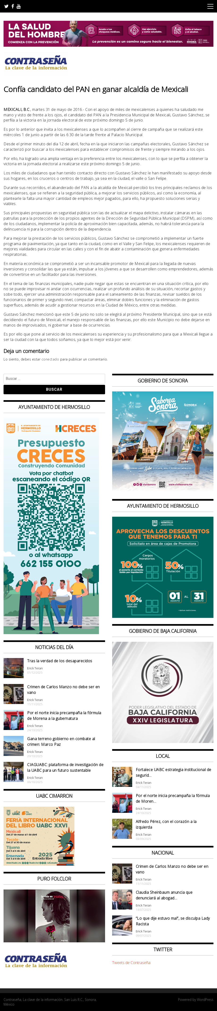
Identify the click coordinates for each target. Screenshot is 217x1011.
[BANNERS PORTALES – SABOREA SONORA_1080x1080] (163, 491)
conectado (50, 359)
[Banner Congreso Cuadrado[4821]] (163, 741)
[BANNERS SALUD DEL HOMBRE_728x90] (108, 45)
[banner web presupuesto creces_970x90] (51, 632)
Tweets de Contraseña (131, 962)
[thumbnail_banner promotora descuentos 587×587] (163, 616)
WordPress (205, 999)
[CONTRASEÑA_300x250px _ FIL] (39, 864)
